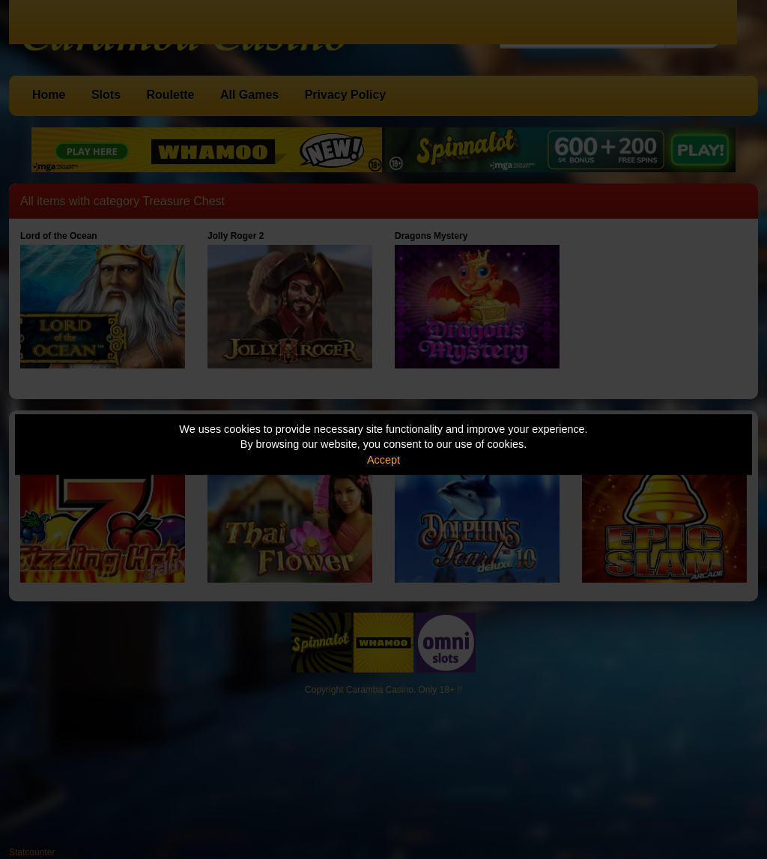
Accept (383, 460)
